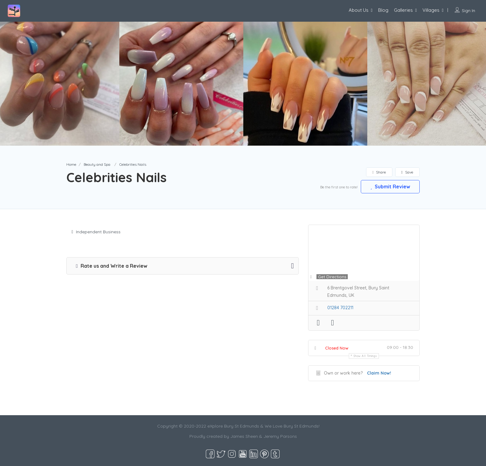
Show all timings (365, 356)
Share (379, 172)
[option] (181, 84)
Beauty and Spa (97, 164)
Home (71, 164)
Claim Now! (379, 373)
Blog (383, 10)
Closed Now (336, 347)
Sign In (468, 10)
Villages (431, 10)
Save (407, 172)
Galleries (403, 10)
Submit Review (390, 186)
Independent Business (96, 232)
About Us (359, 10)
